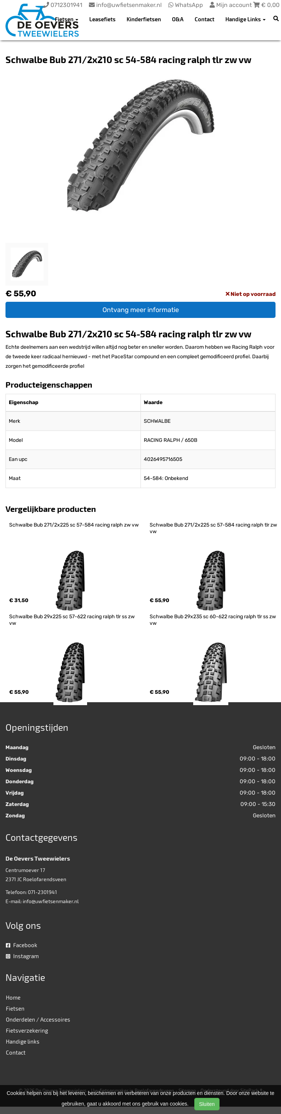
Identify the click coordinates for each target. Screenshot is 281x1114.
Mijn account (231, 4)
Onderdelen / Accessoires (38, 1019)
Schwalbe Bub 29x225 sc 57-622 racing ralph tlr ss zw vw (72, 619)
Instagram (22, 956)
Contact (204, 19)
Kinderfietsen (144, 19)
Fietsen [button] (66, 19)
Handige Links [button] (245, 19)
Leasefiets (102, 19)
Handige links (23, 1041)
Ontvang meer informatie (140, 310)
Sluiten (207, 1104)
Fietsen (15, 1008)
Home (13, 997)
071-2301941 (42, 892)
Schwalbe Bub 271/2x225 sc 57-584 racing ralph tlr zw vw (214, 528)
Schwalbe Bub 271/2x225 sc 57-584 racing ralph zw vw (74, 525)
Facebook (21, 945)
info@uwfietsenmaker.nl (51, 901)
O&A (178, 19)
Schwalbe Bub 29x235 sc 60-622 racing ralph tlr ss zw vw (213, 619)
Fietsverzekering (27, 1030)
